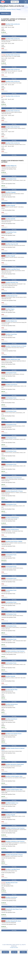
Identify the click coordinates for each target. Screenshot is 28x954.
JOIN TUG (5, 952)
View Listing (14, 36)
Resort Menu (5, 13)
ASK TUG (14, 952)
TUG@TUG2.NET (14, 947)
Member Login (15, 1)
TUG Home (3, 9)
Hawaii (18, 9)
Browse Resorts (11, 9)
